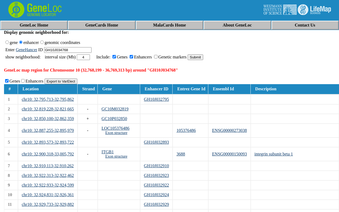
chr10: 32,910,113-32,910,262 (48, 165)
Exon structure (116, 133)
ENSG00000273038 (229, 130)
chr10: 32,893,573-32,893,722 (48, 142)
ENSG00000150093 (229, 154)
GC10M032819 (114, 109)
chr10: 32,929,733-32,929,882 (48, 204)
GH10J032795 (156, 99)
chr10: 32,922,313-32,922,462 (48, 175)
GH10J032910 (156, 165)
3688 (180, 154)
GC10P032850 (114, 118)
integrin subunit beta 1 (273, 154)
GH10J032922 (156, 185)
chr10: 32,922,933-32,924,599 (48, 185)
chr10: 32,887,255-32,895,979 (48, 130)
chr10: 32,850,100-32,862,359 (48, 118)
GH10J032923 (156, 175)
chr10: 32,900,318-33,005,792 (48, 154)
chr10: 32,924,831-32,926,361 (48, 194)
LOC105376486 (115, 128)
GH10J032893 (156, 142)
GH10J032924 (156, 194)
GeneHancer (26, 49)
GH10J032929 (156, 204)
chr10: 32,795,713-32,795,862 (48, 99)
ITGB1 (107, 152)
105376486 (186, 130)
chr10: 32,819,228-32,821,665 (48, 109)
